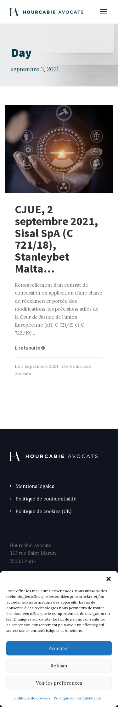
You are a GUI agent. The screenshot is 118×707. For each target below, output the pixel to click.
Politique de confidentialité (77, 698)
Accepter (59, 648)
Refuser (59, 666)
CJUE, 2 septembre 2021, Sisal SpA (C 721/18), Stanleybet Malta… (56, 239)
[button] (108, 579)
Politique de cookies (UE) (43, 511)
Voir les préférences (59, 683)
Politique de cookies (32, 698)
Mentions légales (34, 486)
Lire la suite (30, 348)
